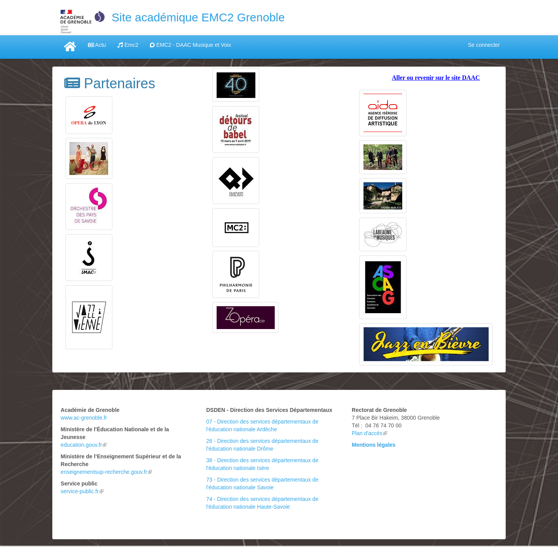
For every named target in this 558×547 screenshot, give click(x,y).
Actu (97, 45)
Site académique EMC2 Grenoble (198, 17)
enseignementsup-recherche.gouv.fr (106, 472)
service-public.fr (82, 491)
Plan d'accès (369, 433)
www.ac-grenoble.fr (84, 418)
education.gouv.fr (84, 445)
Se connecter (484, 45)
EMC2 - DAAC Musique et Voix (190, 45)
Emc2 (127, 45)
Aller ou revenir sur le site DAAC (436, 77)
